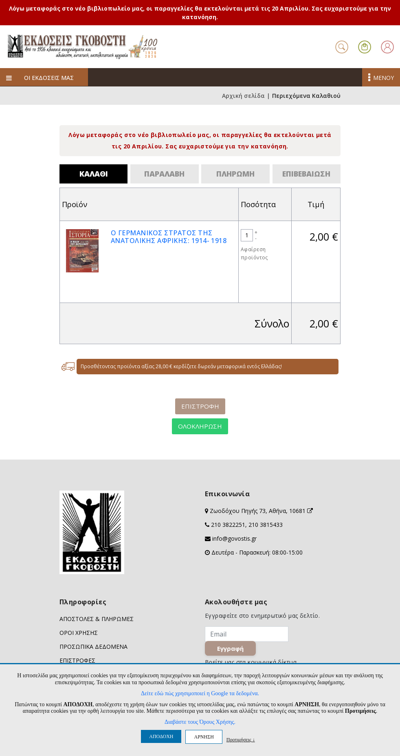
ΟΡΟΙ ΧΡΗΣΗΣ (78, 633)
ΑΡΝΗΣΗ (203, 737)
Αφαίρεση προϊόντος (254, 253)
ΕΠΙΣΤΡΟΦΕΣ (77, 660)
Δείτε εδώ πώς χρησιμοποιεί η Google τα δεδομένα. (200, 693)
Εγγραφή (230, 648)
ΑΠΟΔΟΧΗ (161, 736)
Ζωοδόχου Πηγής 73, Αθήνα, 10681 (261, 511)
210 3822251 (228, 524)
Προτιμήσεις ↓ (240, 739)
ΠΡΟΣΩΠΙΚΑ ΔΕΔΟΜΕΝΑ (93, 646)
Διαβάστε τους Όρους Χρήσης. (200, 722)
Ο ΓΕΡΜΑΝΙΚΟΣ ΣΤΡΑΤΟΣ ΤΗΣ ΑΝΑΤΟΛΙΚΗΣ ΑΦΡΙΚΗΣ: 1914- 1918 (168, 236)
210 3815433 (265, 524)
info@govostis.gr (234, 538)
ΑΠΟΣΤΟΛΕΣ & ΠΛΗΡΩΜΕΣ (96, 619)
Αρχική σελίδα (243, 95)
